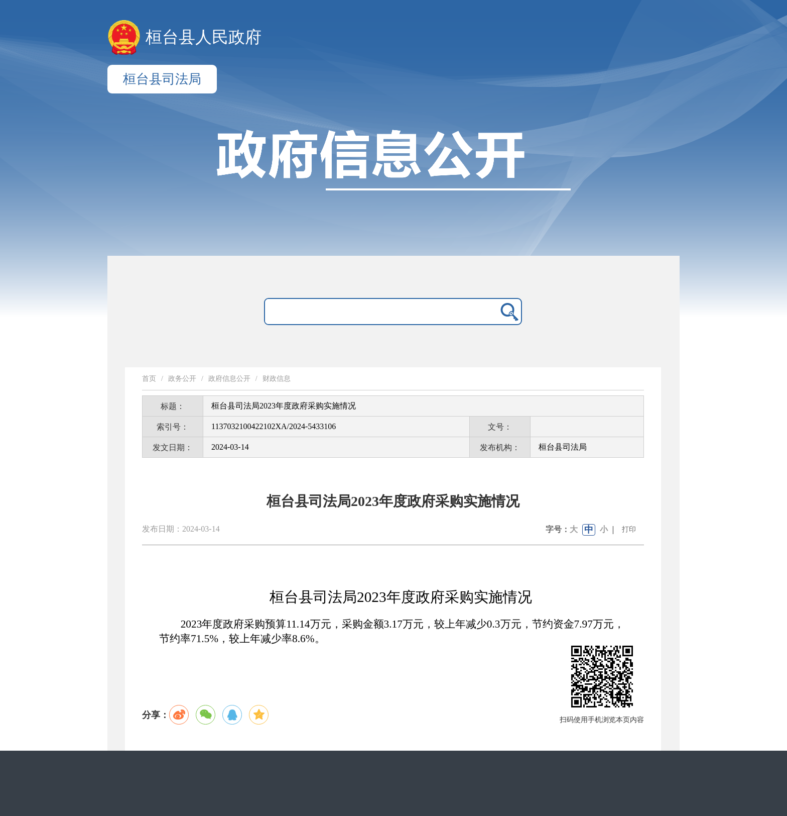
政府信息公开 (229, 378)
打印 (629, 529)
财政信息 (277, 378)
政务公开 (182, 378)
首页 (149, 378)
